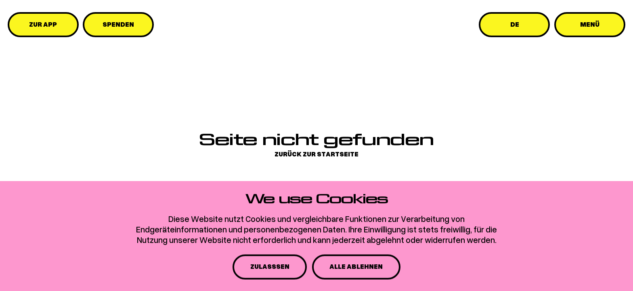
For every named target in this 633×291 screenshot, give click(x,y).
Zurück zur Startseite (316, 154)
